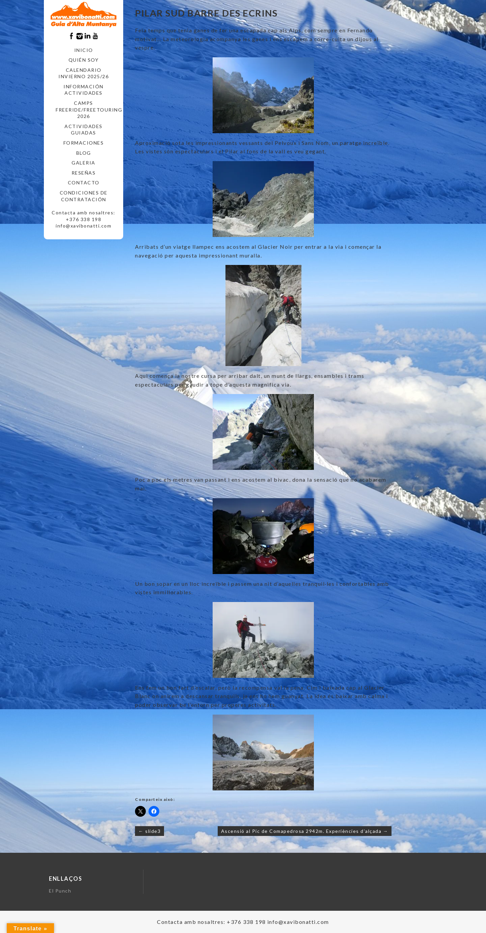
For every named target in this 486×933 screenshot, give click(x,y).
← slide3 (149, 831)
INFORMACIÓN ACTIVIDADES (83, 90)
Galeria (84, 162)
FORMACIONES (83, 143)
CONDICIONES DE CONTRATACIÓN (84, 196)
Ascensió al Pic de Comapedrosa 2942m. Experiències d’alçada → (304, 831)
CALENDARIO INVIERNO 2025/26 (83, 73)
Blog (83, 153)
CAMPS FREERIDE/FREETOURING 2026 (86, 109)
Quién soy (84, 60)
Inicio (83, 50)
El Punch (60, 891)
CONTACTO (84, 182)
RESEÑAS (84, 173)
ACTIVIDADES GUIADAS (83, 129)
